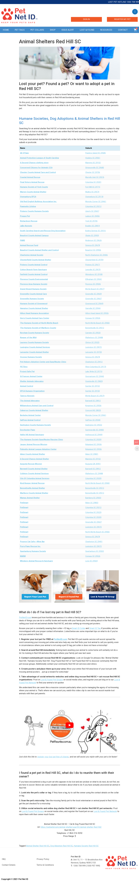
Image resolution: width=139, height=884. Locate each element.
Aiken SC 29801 (91, 454)
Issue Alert (67, 30)
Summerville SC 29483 (94, 430)
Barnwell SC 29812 (93, 401)
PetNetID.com (25, 617)
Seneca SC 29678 (92, 245)
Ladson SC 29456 (92, 216)
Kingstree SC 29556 (93, 406)
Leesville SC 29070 (92, 270)
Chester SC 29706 (92, 172)
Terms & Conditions (45, 865)
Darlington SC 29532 (93, 425)
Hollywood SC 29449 (93, 435)
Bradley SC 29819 (92, 226)
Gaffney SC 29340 (92, 420)
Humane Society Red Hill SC (86, 846)
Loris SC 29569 (91, 561)
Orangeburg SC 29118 (94, 197)
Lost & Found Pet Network (105, 811)
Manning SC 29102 (93, 163)
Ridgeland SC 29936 (93, 444)
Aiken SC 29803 (91, 503)
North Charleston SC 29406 (96, 255)
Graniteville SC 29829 (94, 381)
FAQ (4, 859)
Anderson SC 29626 (93, 240)
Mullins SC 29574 (92, 192)
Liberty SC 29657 (92, 211)
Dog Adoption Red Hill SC (61, 846)
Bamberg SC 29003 (93, 498)
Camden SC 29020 (92, 333)
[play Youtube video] (69, 725)
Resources (106, 30)
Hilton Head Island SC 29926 (97, 313)
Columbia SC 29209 (93, 440)
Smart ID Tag (95, 628)
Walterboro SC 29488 (94, 338)
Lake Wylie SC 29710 (93, 371)
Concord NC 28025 (93, 410)
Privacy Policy (43, 859)
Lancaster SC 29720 (93, 352)
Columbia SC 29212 (93, 206)
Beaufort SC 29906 (93, 250)
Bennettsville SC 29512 (94, 328)
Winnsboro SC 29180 (94, 274)
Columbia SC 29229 (93, 512)
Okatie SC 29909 (92, 235)
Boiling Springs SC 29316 (95, 231)
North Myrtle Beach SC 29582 (97, 323)
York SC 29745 (91, 221)
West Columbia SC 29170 (95, 367)
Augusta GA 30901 (93, 464)
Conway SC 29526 (92, 318)
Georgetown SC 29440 (94, 376)
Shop (52, 30)
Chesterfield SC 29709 (94, 260)
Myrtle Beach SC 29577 (94, 289)
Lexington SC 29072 (93, 347)
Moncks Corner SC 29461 (95, 202)
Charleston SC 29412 (94, 362)
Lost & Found (87, 30)
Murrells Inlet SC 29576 (94, 177)
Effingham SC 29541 (93, 279)
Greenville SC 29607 (93, 299)
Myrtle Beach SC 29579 (94, 396)
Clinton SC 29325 (92, 342)
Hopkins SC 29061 (92, 158)
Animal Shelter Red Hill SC (37, 846)
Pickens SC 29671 (92, 265)
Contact (123, 30)
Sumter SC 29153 (92, 386)
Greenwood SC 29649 (94, 304)
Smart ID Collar (78, 628)
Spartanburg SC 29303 (94, 551)
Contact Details (8, 865)
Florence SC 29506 (93, 284)
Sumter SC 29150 (92, 391)
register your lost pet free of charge (53, 757)
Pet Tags (19, 30)
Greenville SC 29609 (93, 294)
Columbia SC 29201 (93, 182)
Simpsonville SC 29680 (94, 168)
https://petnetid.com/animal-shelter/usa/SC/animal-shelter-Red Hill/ (71, 827)
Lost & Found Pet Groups (52, 679)
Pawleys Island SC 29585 (95, 153)
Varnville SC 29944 (92, 308)
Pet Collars (37, 30)
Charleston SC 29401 (94, 542)
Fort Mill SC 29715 (92, 187)
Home (6, 30)
